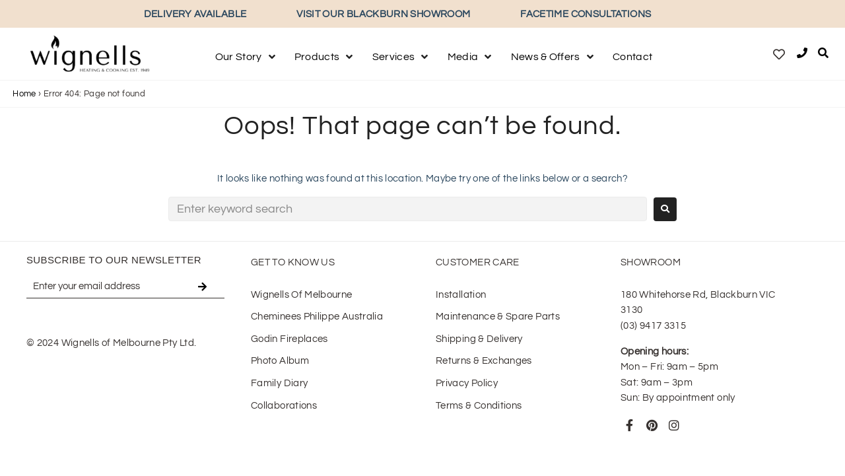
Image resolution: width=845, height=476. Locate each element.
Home (24, 93)
